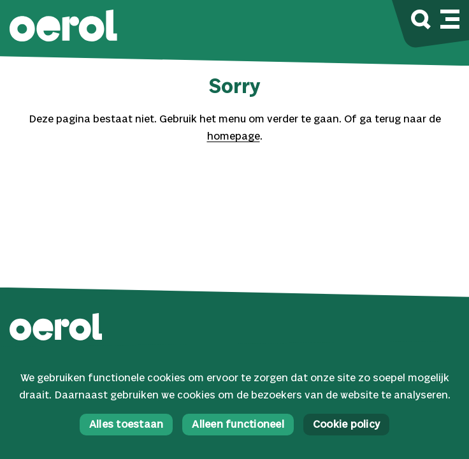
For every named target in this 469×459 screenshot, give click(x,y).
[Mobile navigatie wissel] (449, 17)
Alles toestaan (126, 425)
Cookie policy (346, 425)
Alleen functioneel (238, 425)
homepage (233, 137)
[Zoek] (421, 21)
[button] (63, 27)
